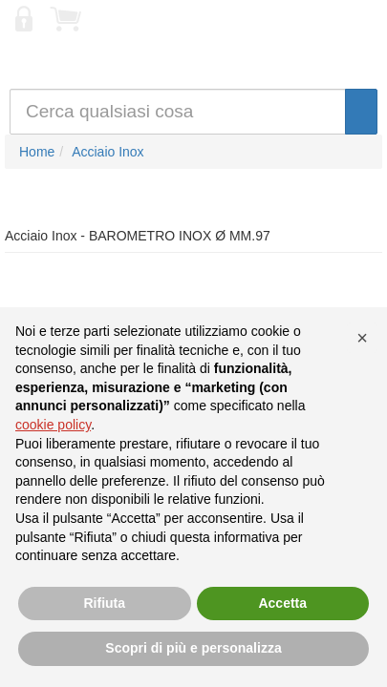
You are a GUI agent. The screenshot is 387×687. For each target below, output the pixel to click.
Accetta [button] (282, 603)
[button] (362, 338)
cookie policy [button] (53, 424)
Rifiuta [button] (104, 603)
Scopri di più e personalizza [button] (193, 648)
